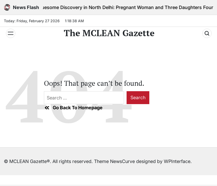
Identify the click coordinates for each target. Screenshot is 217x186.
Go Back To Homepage (73, 108)
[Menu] (10, 33)
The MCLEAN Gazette (109, 33)
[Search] (207, 33)
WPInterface (177, 161)
